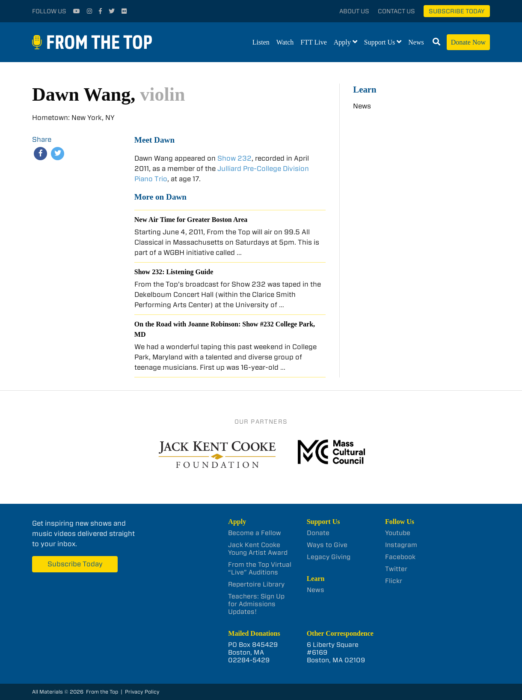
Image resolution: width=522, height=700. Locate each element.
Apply (342, 42)
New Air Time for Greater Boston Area (191, 219)
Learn (364, 89)
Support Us (379, 42)
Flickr (393, 581)
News (416, 42)
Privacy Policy (142, 691)
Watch (285, 42)
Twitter (396, 569)
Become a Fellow (254, 533)
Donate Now (468, 42)
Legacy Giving (328, 557)
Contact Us (396, 11)
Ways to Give (327, 545)
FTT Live (313, 42)
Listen (261, 42)
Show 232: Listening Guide (173, 271)
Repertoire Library (256, 584)
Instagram (401, 545)
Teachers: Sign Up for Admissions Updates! (256, 604)
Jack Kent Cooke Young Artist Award (258, 548)
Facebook (400, 557)
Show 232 (234, 158)
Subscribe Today (457, 11)
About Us (354, 11)
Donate (318, 533)
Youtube (397, 533)
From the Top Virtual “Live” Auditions (259, 568)
